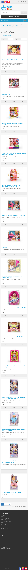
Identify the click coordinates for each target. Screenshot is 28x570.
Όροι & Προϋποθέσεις (6, 521)
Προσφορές (3, 537)
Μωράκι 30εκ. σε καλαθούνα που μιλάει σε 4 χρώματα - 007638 (13, 461)
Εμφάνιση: (18, 39)
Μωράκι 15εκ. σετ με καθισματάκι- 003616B (12, 246)
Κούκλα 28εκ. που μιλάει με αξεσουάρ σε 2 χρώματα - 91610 (14, 154)
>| (9, 504)
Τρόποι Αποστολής (5, 516)
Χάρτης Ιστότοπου (5, 528)
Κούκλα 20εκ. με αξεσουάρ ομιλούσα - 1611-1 (13, 123)
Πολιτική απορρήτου (6, 522)
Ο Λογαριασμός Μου (5, 547)
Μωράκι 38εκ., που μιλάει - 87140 (11, 492)
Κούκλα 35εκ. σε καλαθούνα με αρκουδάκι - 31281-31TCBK (11, 185)
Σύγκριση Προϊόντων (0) (7, 35)
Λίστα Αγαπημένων (5, 550)
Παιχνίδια (9, 25)
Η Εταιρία (3, 515)
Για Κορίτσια (17, 25)
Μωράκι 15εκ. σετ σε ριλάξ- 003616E (12, 337)
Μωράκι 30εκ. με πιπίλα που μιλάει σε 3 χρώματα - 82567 (14, 429)
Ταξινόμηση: (4, 39)
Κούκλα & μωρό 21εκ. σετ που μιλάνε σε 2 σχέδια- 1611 (14, 93)
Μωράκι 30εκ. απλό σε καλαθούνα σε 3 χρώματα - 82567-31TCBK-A (13, 398)
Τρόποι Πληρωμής (5, 518)
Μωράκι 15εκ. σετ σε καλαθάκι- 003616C (14, 307)
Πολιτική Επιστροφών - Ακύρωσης (9, 519)
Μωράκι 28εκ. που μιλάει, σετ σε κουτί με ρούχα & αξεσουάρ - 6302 (13, 366)
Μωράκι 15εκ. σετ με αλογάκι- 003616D (13, 215)
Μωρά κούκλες (6, 27)
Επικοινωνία (4, 527)
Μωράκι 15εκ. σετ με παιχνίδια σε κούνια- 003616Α (12, 276)
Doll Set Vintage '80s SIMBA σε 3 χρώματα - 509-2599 (14, 60)
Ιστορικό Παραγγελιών (6, 548)
